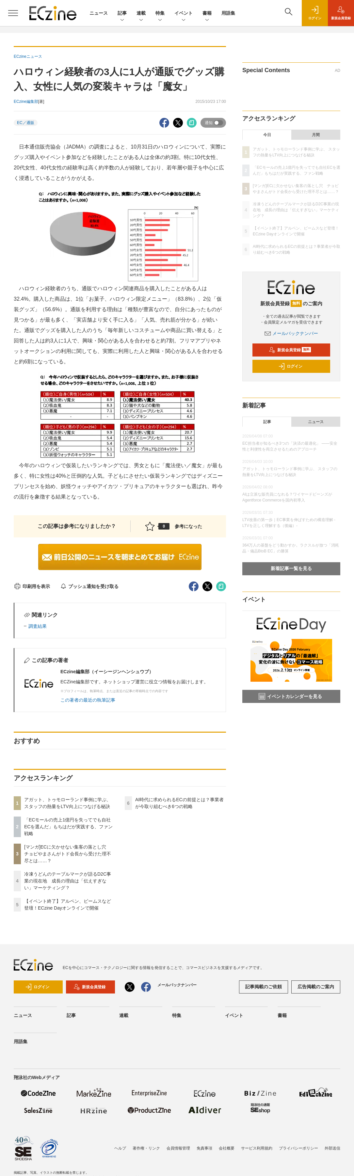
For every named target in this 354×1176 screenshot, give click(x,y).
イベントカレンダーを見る (290, 696)
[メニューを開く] (13, 13)
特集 (160, 13)
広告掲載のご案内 (316, 986)
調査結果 (37, 626)
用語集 (228, 13)
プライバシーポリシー (298, 1148)
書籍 (207, 13)
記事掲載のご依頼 (263, 986)
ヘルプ (120, 1148)
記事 (122, 13)
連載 (141, 13)
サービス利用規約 (256, 1148)
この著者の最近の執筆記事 (87, 700)
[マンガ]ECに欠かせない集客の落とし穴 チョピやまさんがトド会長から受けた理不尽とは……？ (67, 853)
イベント (183, 13)
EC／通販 (25, 122)
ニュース (98, 13)
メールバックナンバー (291, 333)
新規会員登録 (290, 350)
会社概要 (226, 1148)
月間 (316, 135)
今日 (267, 135)
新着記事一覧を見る (291, 568)
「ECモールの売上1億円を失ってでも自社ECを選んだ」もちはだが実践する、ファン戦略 (68, 826)
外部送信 (332, 1148)
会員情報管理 (178, 1148)
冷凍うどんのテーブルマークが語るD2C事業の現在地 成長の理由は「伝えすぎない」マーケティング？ (67, 880)
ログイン (290, 366)
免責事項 (204, 1148)
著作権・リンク (146, 1148)
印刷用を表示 (32, 586)
